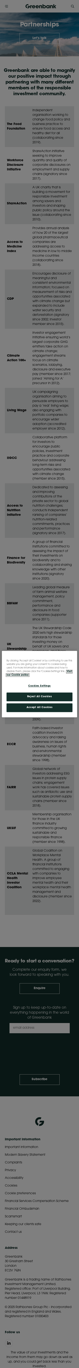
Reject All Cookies (39, 697)
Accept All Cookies (39, 707)
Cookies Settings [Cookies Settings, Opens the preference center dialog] (39, 686)
